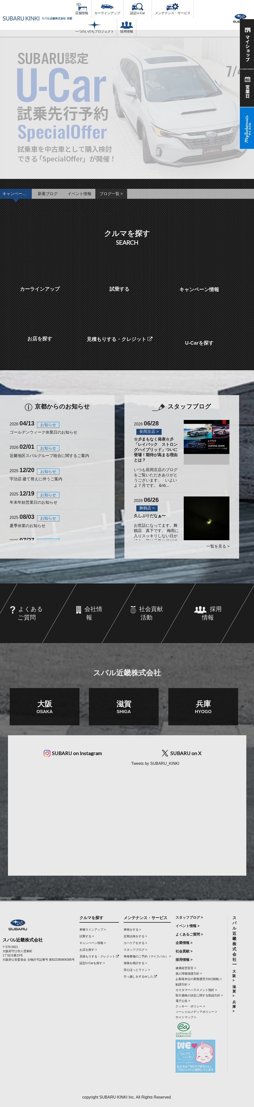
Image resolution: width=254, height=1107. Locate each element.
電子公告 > (183, 1001)
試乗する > (86, 936)
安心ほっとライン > (137, 970)
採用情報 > (184, 960)
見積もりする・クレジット (99, 956)
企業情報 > (184, 943)
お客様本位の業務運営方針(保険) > (199, 979)
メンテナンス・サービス (172, 9)
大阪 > (234, 975)
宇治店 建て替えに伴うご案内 (36, 479)
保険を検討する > (135, 963)
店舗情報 (81, 9)
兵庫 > (234, 1006)
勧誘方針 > (183, 984)
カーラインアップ (107, 9)
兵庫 (203, 707)
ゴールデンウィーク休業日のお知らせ (43, 432)
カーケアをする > (135, 943)
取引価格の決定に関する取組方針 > (199, 995)
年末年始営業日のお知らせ (33, 502)
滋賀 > (234, 991)
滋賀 (124, 707)
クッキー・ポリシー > (190, 1006)
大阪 (44, 707)
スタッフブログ (181, 406)
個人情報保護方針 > (189, 973)
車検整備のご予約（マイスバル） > (147, 956)
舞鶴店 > (147, 508)
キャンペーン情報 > (92, 943)
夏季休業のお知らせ (27, 526)
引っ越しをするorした (140, 976)
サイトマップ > (186, 1017)
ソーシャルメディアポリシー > (196, 1012)
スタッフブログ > (135, 949)
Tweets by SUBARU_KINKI (155, 763)
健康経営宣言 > (186, 968)
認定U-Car (137, 9)
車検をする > (132, 929)
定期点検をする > (135, 936)
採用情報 (126, 27)
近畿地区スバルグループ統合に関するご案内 (49, 455)
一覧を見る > (218, 546)
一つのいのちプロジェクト (94, 27)
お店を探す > (88, 949)
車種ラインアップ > (92, 929)
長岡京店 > (149, 431)
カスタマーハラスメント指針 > (196, 990)
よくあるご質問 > (189, 934)
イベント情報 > (187, 926)
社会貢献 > (184, 951)
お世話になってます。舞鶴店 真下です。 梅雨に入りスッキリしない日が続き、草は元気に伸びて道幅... (156, 531)
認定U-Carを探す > (92, 963)
